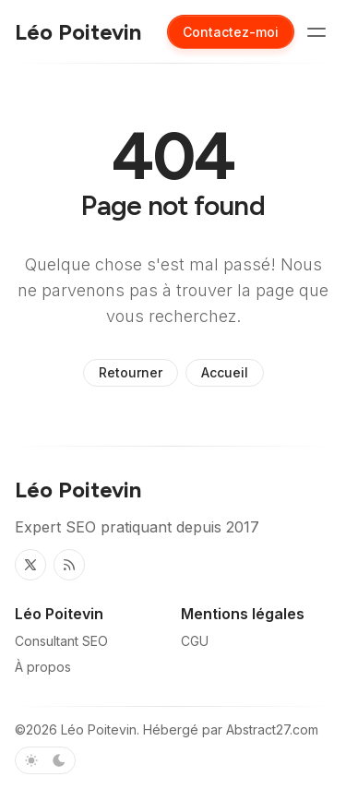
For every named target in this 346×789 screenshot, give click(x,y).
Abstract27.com (272, 729)
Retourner (130, 372)
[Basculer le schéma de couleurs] (45, 760)
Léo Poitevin (99, 729)
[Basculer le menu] (316, 32)
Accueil (224, 372)
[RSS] (69, 564)
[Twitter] (30, 564)
